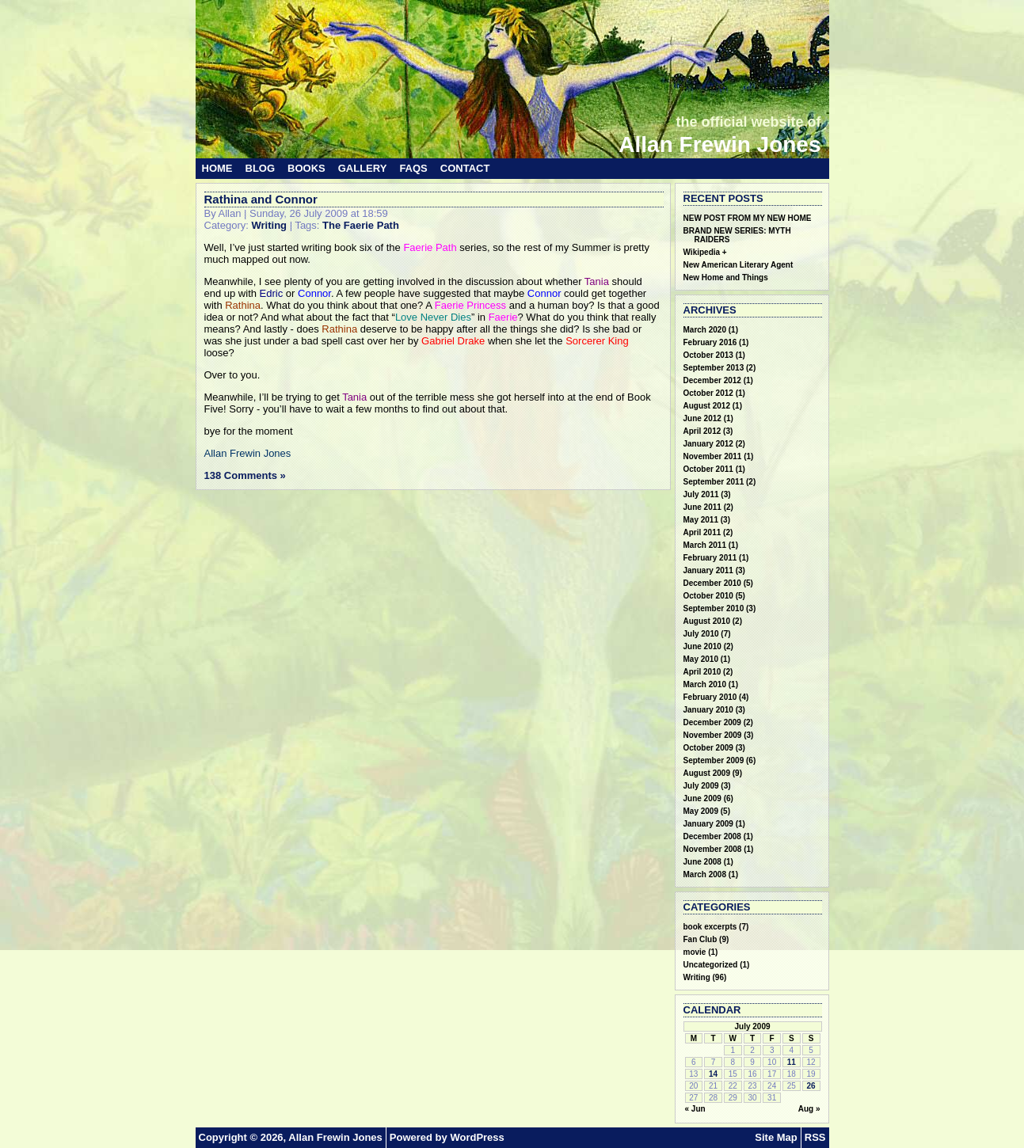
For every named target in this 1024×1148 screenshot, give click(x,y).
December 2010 (712, 583)
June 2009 (702, 798)
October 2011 (708, 469)
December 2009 (712, 722)
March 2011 (704, 545)
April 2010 (702, 671)
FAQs (413, 168)
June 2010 (702, 646)
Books (306, 168)
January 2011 (708, 570)
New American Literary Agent (738, 264)
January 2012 (708, 443)
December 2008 (712, 836)
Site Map (776, 1137)
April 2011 (702, 532)
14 (713, 1074)
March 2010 (704, 684)
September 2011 (713, 481)
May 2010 (700, 659)
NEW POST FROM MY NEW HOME (747, 218)
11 (791, 1062)
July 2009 (701, 785)
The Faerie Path (360, 225)
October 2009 (708, 747)
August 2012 (706, 405)
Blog (261, 168)
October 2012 (708, 393)
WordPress (477, 1137)
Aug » (809, 1108)
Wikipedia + (705, 252)
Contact (465, 168)
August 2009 (706, 773)
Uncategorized (710, 964)
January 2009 (708, 823)
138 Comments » (245, 475)
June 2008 (702, 861)
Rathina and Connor (261, 199)
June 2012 (702, 418)
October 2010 (708, 595)
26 (811, 1085)
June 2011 (702, 507)
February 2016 (710, 342)
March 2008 (704, 874)
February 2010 (710, 697)
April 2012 (702, 431)
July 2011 (701, 494)
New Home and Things (725, 277)
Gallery (362, 168)
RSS (815, 1137)
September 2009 (713, 760)
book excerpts (710, 926)
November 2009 (712, 735)
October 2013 (708, 355)
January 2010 (708, 709)
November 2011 (712, 456)
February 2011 (710, 557)
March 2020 (704, 329)
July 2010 (701, 633)
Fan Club (700, 939)
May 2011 (700, 519)
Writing (269, 225)
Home (217, 168)
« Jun (695, 1108)
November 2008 (712, 849)
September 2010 (713, 608)
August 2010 (706, 621)
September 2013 (713, 367)
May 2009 (700, 811)
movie (694, 952)
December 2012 (712, 380)
